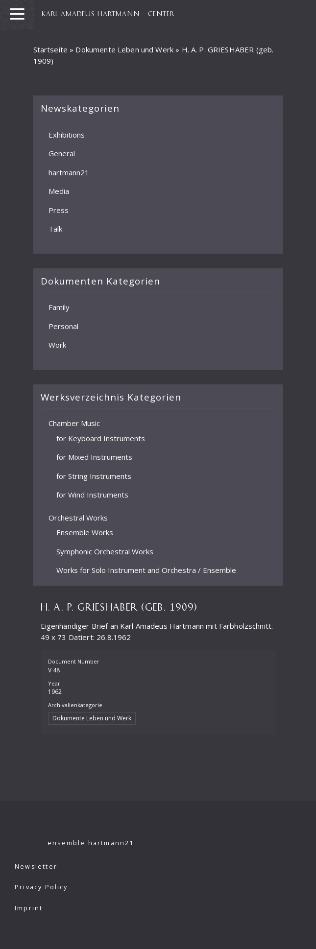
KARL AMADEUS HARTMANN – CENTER (108, 13)
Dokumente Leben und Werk (124, 49)
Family (59, 307)
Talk (55, 229)
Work (57, 345)
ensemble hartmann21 (91, 843)
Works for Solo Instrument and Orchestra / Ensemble (146, 570)
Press (59, 210)
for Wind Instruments (92, 494)
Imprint (29, 908)
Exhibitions (67, 135)
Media (59, 191)
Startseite (50, 49)
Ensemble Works (84, 532)
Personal (63, 326)
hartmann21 (69, 172)
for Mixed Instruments (94, 457)
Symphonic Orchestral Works (104, 551)
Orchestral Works (78, 517)
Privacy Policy (41, 887)
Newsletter (36, 866)
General (62, 153)
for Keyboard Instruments (100, 438)
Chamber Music (74, 423)
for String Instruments (93, 476)
